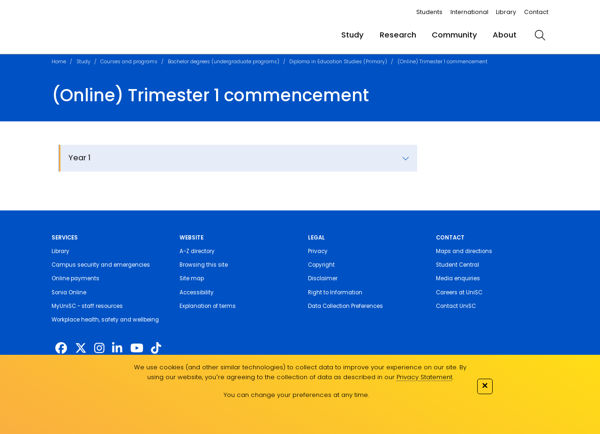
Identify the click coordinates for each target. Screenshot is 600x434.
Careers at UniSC (459, 292)
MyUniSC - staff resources (87, 306)
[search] (540, 35)
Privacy (318, 251)
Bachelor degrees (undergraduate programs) (223, 61)
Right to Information (335, 292)
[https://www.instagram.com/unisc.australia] (99, 348)
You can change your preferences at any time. (296, 394)
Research (398, 35)
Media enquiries (458, 278)
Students (429, 12)
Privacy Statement (424, 377)
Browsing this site (204, 265)
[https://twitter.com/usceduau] (81, 348)
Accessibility (197, 292)
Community (454, 35)
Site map (192, 278)
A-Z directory (197, 251)
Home (59, 61)
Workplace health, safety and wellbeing (105, 319)
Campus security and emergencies (101, 265)
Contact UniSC (456, 306)
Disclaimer (323, 278)
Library (506, 12)
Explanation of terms (208, 306)
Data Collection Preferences (345, 306)
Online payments (75, 278)
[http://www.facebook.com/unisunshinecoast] (61, 348)
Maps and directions (464, 251)
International (469, 12)
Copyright (321, 265)
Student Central (457, 265)
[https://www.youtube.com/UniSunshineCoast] (136, 348)
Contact (536, 12)
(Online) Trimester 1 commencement (443, 61)
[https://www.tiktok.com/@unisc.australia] (156, 348)
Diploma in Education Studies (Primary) (338, 61)
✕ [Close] (484, 385)
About (505, 35)
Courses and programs (129, 61)
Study (352, 35)
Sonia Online (69, 292)
